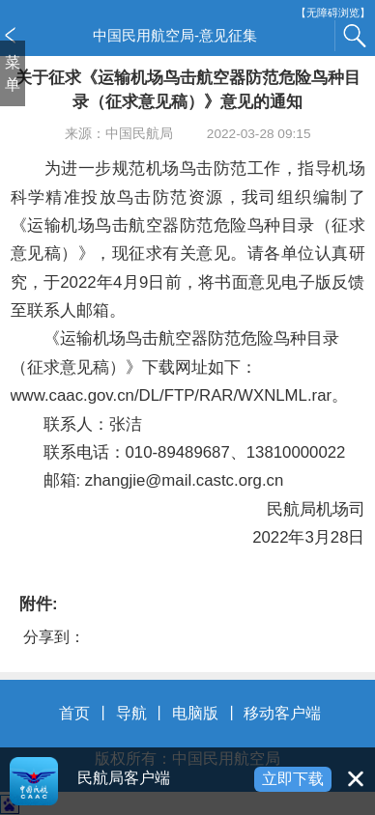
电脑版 (195, 713)
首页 (74, 713)
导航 (131, 713)
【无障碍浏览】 (333, 13)
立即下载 (293, 779)
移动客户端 (282, 713)
